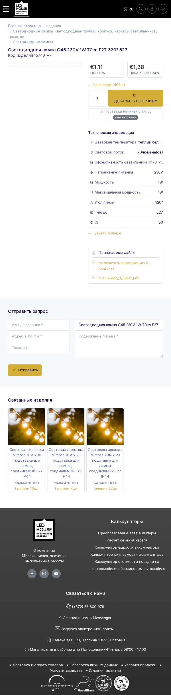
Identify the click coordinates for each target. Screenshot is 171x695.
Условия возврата (66, 670)
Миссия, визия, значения (44, 556)
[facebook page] (32, 573)
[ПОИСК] (141, 8)
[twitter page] (44, 573)
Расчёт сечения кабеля (127, 540)
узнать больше (125, 117)
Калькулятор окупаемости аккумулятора (126, 554)
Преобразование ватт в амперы (127, 533)
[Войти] (152, 8)
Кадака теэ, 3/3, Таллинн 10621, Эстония (85, 640)
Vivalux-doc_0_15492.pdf (117, 278)
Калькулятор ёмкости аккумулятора (127, 547)
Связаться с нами (85, 593)
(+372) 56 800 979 (85, 606)
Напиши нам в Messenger (85, 618)
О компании (44, 550)
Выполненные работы (44, 561)
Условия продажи (140, 665)
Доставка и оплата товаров (37, 665)
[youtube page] (56, 573)
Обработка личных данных (94, 665)
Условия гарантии (105, 670)
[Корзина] (162, 8)
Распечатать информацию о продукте (122, 266)
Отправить (25, 370)
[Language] (129, 9)
